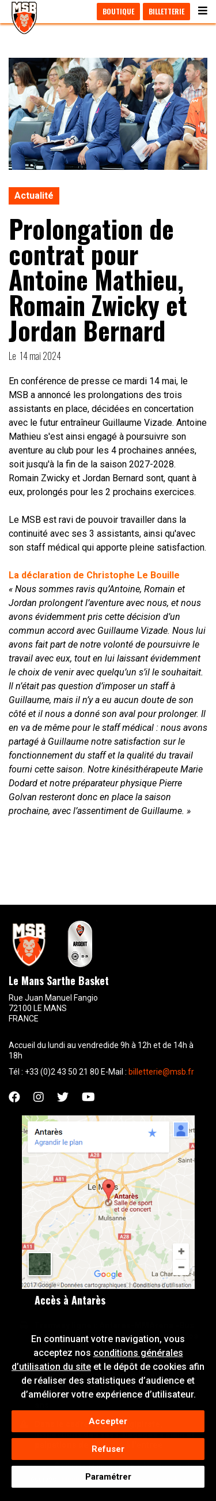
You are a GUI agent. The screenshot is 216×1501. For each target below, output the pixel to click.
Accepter (108, 1425)
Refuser (108, 1452)
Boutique (118, 11)
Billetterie (166, 11)
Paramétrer (108, 1480)
